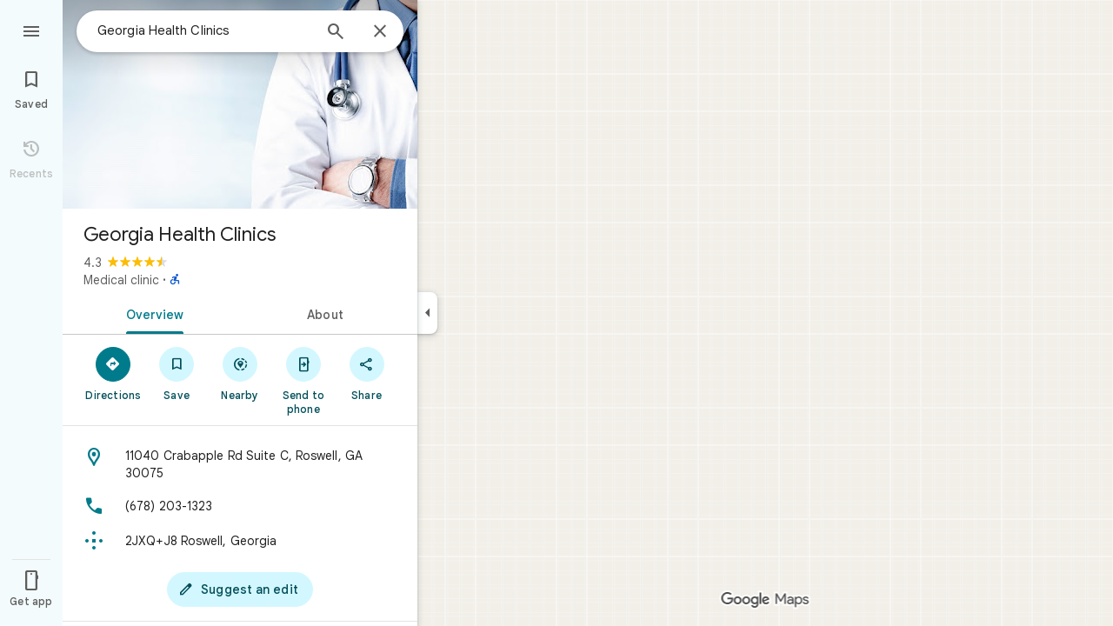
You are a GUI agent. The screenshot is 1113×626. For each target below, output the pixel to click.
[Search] (336, 33)
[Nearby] (240, 373)
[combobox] (204, 30)
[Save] (177, 373)
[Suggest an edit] (240, 589)
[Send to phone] (303, 379)
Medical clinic (121, 280)
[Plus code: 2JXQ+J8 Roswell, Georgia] (240, 540)
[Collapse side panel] (427, 313)
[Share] (366, 373)
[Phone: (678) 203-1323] (240, 506)
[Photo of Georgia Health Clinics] (240, 104)
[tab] (151, 313)
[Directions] (113, 373)
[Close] (380, 32)
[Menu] (31, 29)
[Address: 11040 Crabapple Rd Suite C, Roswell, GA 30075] (240, 464)
